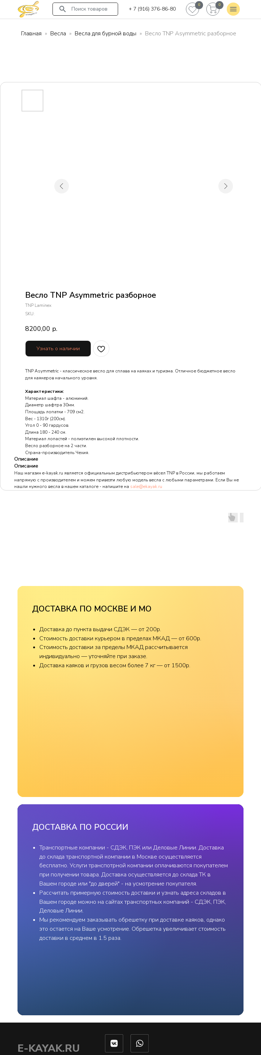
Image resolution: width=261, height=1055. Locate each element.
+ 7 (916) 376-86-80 (152, 8)
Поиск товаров (89, 8)
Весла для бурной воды (105, 34)
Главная (31, 34)
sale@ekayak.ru (146, 486)
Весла (58, 34)
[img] (28, 9)
